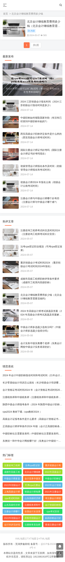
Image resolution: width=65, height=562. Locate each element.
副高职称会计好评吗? (53, 519)
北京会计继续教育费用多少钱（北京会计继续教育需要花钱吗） (43, 26)
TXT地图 (31, 538)
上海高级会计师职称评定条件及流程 (12, 492)
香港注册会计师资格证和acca (53, 525)
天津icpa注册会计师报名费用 (32, 486)
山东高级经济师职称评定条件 (32, 499)
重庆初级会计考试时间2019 (53, 466)
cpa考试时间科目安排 (12, 499)
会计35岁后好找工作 (12, 525)
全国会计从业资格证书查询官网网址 (32, 512)
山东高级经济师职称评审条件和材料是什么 (12, 505)
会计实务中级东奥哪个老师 (32, 479)
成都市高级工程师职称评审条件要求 (12, 472)
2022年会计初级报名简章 (53, 486)
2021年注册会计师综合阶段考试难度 (53, 492)
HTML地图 (44, 538)
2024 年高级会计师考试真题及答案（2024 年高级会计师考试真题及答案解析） (41, 315)
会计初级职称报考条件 (53, 505)
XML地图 (20, 538)
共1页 (36, 45)
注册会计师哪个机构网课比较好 (12, 512)
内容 (31, 31)
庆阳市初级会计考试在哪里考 (32, 519)
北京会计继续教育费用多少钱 (32, 472)
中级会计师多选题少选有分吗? (12, 479)
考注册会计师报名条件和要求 (53, 499)
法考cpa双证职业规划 (32, 466)
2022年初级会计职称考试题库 (12, 519)
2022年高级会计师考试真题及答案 (53, 472)
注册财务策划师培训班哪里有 (32, 525)
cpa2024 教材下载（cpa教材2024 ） (22, 411)
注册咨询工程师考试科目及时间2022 (12, 466)
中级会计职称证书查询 (53, 479)
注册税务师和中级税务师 (32, 505)
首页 (5, 13)
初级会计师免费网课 (32, 492)
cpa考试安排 (53, 511)
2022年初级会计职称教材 (12, 486)
